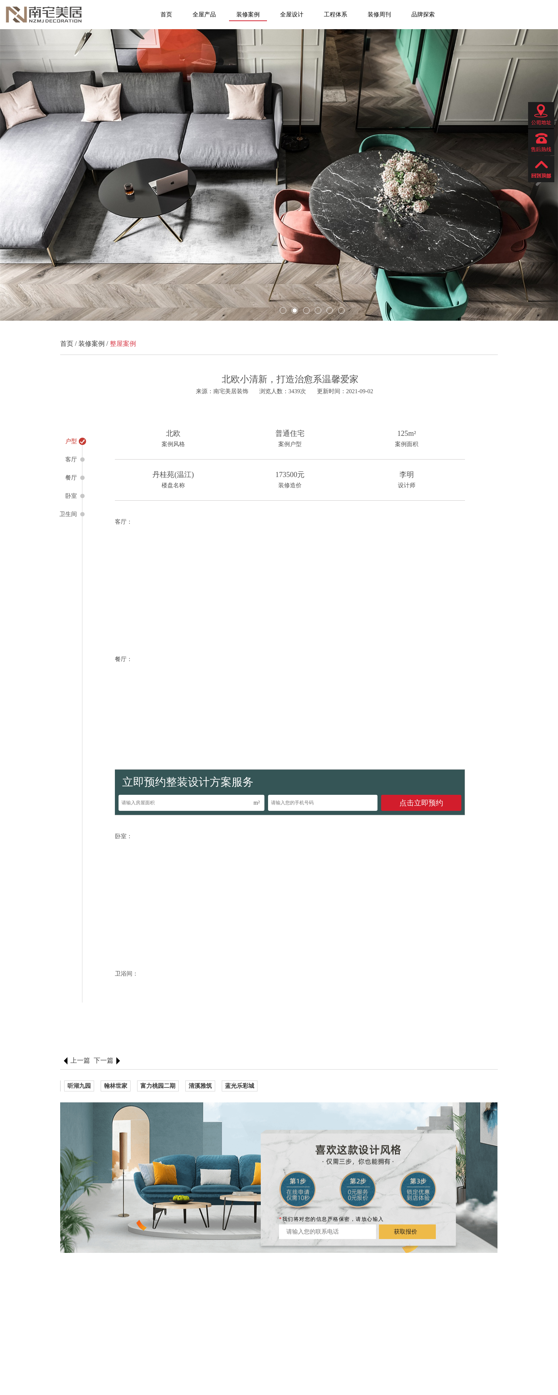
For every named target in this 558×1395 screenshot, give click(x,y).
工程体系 (335, 14)
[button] (21, 176)
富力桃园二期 (157, 1086)
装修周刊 (379, 14)
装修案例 (248, 14)
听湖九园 (79, 1086)
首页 (166, 14)
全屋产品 (204, 14)
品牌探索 (423, 14)
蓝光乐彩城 (239, 1086)
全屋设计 (291, 14)
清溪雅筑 (200, 1086)
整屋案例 (123, 343)
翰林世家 (115, 1086)
